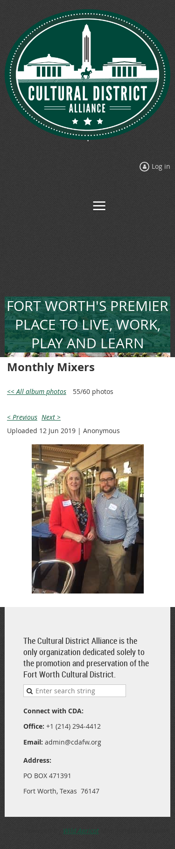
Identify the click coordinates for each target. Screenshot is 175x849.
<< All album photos (36, 391)
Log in (161, 166)
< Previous (22, 417)
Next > (51, 417)
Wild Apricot (81, 830)
